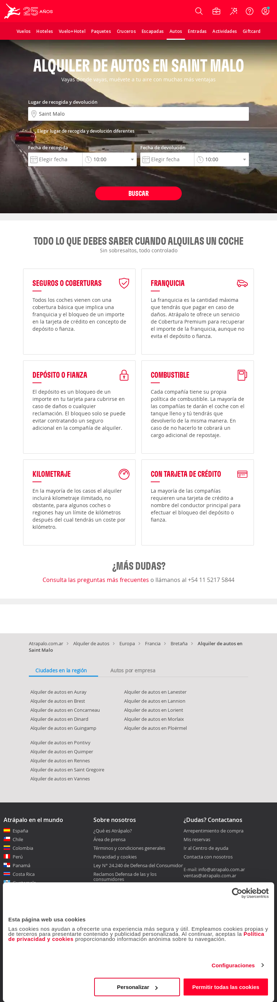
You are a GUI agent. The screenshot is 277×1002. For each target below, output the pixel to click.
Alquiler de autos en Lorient (153, 710)
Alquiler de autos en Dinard (59, 719)
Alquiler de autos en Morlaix (154, 719)
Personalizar (137, 987)
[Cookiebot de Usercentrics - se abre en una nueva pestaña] (237, 893)
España (20, 830)
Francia (153, 643)
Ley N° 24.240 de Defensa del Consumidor (138, 865)
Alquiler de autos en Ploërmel (155, 728)
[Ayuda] (249, 11)
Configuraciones (233, 965)
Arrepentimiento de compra (213, 831)
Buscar (138, 193)
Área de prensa (109, 839)
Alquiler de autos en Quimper (61, 751)
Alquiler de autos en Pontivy (60, 742)
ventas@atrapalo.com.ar (210, 875)
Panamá (21, 865)
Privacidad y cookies (115, 856)
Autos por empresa (132, 670)
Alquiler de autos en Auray (58, 692)
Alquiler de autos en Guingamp (63, 728)
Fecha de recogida (48, 147)
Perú (18, 856)
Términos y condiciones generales (129, 848)
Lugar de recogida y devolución (62, 102)
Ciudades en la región (61, 670)
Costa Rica (24, 874)
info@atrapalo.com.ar (221, 869)
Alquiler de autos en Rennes (60, 760)
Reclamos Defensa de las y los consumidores (125, 876)
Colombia (23, 848)
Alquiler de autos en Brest (57, 701)
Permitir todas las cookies (225, 987)
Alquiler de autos (91, 643)
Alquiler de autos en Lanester (155, 692)
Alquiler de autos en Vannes (60, 778)
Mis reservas (197, 840)
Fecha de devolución (162, 147)
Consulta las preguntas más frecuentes (96, 580)
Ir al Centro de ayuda (206, 848)
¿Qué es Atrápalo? (112, 830)
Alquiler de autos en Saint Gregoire (67, 769)
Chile (18, 839)
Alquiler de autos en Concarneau (65, 710)
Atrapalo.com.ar (46, 643)
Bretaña (179, 643)
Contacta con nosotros (208, 857)
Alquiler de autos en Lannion (154, 701)
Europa (127, 643)
